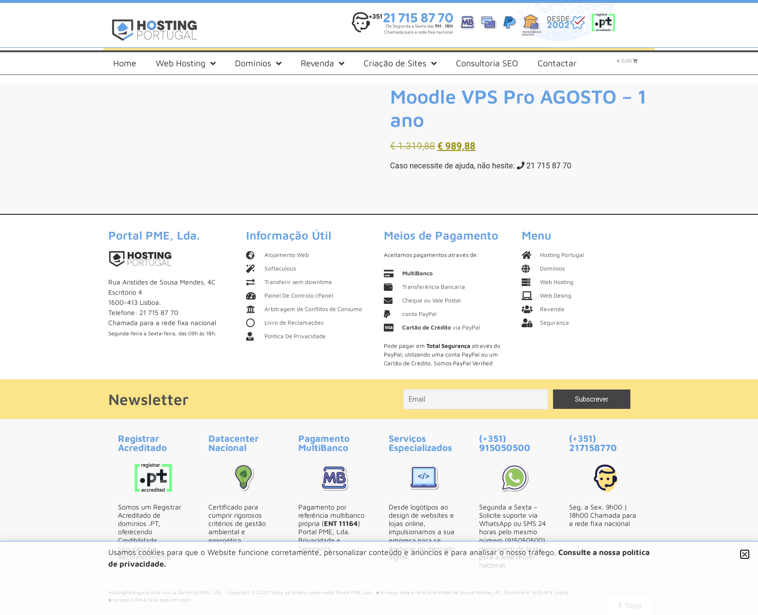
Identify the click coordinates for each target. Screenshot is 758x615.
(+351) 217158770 (593, 443)
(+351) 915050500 (504, 443)
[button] (744, 554)
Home (124, 63)
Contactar (557, 63)
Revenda (322, 63)
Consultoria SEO (487, 63)
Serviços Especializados (420, 443)
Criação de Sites (400, 63)
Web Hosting (186, 63)
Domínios (258, 63)
